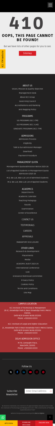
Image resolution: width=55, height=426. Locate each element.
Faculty (27, 204)
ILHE (28, 272)
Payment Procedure (27, 155)
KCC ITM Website (2, 59)
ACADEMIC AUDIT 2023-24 (27, 264)
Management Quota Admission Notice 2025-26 (28, 166)
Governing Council (27, 101)
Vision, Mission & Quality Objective (27, 89)
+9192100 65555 (31, 318)
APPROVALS (27, 236)
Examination (27, 209)
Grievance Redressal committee (27, 276)
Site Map (27, 292)
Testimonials (27, 225)
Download (27, 151)
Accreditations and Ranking (27, 105)
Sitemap (27, 53)
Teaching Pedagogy (27, 200)
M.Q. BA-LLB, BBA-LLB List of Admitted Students (28, 178)
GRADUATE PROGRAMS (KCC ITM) (28, 128)
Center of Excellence (27, 213)
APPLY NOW (9, 423)
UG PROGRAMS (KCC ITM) (27, 120)
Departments (27, 192)
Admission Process (27, 139)
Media (27, 259)
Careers (27, 231)
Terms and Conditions (27, 288)
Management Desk (27, 93)
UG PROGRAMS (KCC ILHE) (27, 124)
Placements (27, 255)
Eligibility (27, 143)
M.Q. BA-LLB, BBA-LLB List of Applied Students (27, 182)
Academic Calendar (27, 196)
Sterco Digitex (39, 413)
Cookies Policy (27, 284)
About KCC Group (27, 97)
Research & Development (27, 251)
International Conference (27, 268)
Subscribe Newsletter (12, 393)
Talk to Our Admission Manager (27, 147)
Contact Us (27, 219)
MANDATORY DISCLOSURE (27, 242)
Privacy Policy (27, 280)
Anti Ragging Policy (27, 109)
